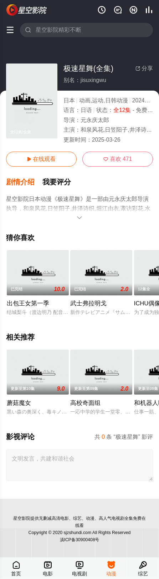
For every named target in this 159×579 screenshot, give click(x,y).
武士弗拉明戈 (88, 303)
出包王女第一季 (28, 303)
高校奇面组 (85, 403)
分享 (144, 68)
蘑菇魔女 (19, 403)
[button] (24, 182)
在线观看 (41, 159)
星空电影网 (26, 9)
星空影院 (21, 518)
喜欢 (117, 159)
